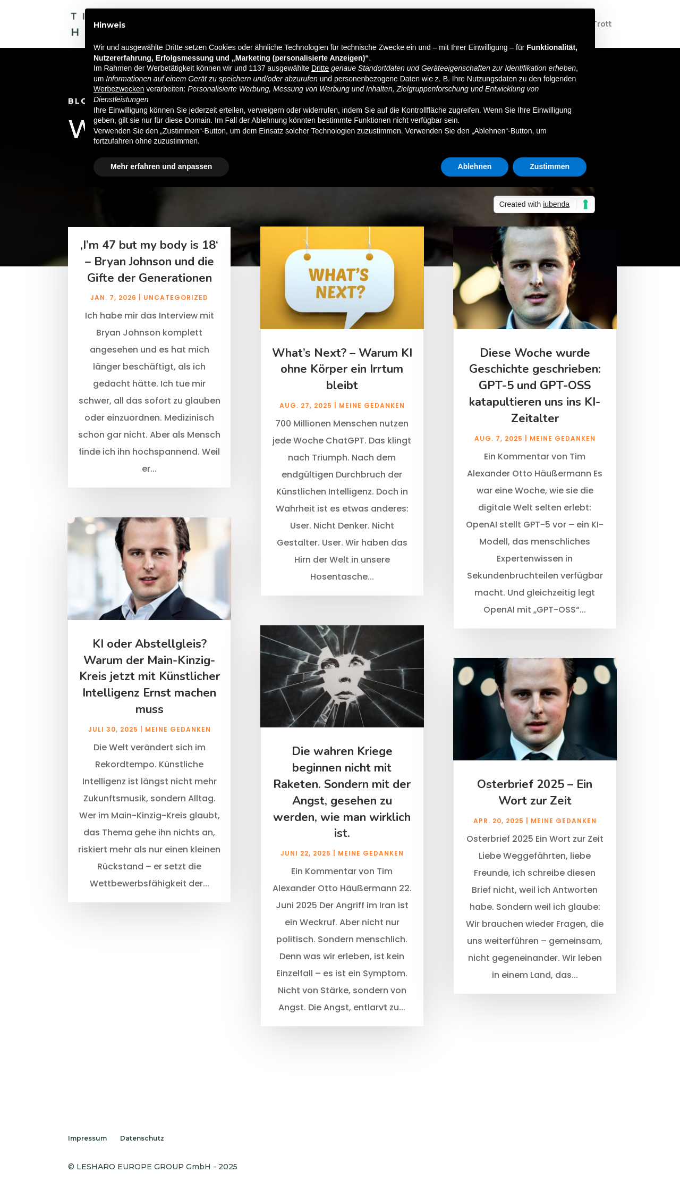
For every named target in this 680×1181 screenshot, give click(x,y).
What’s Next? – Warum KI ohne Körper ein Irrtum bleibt (342, 384)
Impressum (87, 1138)
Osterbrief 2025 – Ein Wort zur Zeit (534, 807)
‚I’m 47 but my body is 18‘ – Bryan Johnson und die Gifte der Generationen (149, 276)
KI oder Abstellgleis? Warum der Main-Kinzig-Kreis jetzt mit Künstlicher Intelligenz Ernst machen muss (149, 691)
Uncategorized (175, 312)
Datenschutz (142, 1138)
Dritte (320, 68)
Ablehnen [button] (475, 166)
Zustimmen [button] (550, 166)
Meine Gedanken (178, 744)
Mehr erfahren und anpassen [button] (161, 166)
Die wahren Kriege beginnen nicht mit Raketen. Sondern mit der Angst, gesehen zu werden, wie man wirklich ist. (342, 807)
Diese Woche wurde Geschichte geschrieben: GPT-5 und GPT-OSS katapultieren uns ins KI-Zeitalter (535, 400)
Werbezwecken (119, 89)
